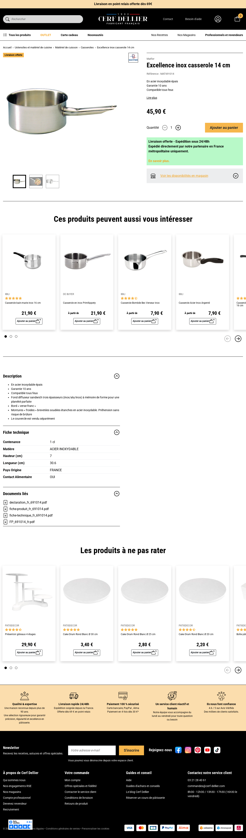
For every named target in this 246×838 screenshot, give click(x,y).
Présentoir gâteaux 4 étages (20, 634)
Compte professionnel (16, 797)
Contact (168, 19)
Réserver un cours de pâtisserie (145, 797)
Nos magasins (12, 791)
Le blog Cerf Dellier (137, 791)
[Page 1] (5, 336)
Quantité (153, 127)
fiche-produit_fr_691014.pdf (26, 509)
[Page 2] (11, 336)
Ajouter (224, 127)
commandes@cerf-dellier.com (206, 786)
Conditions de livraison (79, 797)
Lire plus (152, 97)
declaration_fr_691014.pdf (25, 502)
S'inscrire (131, 750)
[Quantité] (171, 127)
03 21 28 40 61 (197, 780)
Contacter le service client (80, 791)
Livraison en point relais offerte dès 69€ (123, 4)
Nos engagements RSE (17, 786)
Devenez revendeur (15, 803)
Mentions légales (34, 828)
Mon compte (72, 780)
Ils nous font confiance (221, 704)
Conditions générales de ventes (63, 828)
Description (61, 376)
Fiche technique (61, 432)
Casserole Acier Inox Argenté (194, 303)
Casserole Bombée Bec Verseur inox (140, 303)
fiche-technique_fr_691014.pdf (28, 515)
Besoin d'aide (193, 19)
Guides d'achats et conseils (143, 786)
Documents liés (61, 493)
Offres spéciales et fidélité (81, 786)
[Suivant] (238, 339)
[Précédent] (227, 339)
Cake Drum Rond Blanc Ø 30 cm (80, 634)
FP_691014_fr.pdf (19, 522)
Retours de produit (76, 803)
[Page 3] (16, 336)
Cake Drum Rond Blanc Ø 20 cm (196, 634)
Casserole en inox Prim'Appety (79, 303)
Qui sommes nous (14, 780)
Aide (128, 780)
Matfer (150, 58)
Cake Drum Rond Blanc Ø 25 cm (138, 634)
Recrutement (11, 809)
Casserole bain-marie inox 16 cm (23, 303)
